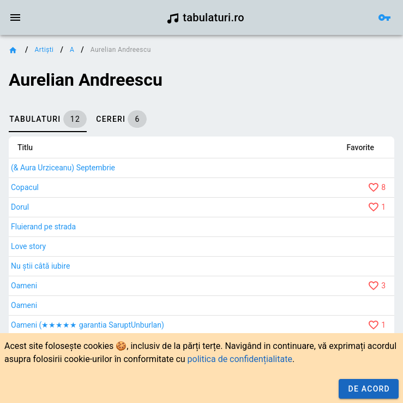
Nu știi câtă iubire (40, 266)
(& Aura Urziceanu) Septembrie (63, 167)
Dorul (20, 207)
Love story (28, 246)
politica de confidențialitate (240, 359)
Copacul (25, 187)
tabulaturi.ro (205, 17)
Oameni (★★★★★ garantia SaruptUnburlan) (87, 325)
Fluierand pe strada (43, 226)
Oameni (24, 285)
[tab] (48, 119)
